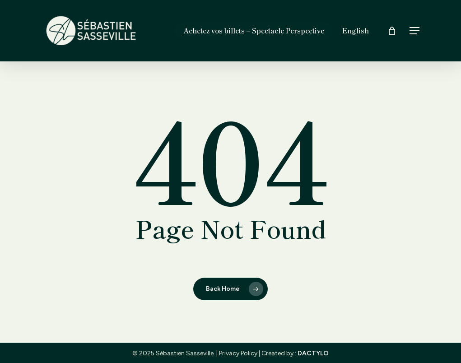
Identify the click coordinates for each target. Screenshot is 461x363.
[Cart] (392, 31)
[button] (415, 31)
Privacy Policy (238, 353)
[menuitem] (355, 30)
